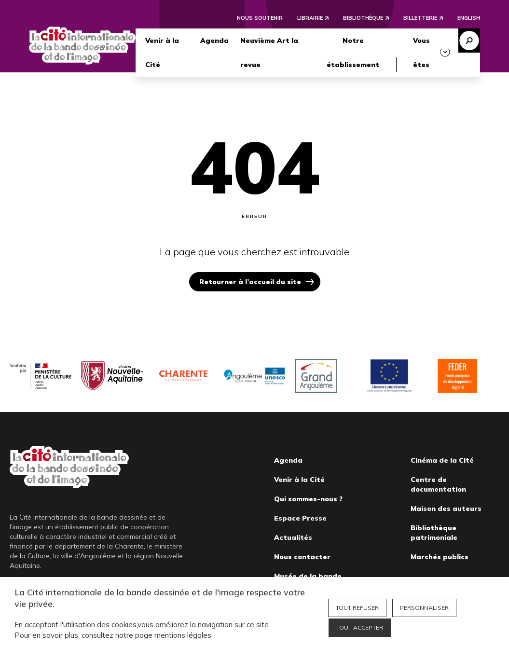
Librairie (310, 17)
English (468, 17)
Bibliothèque (363, 17)
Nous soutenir (260, 17)
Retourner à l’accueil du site (250, 281)
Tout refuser (357, 607)
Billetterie (420, 17)
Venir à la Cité (162, 52)
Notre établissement (353, 52)
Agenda (214, 40)
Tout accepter (359, 627)
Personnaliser (424, 607)
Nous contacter (302, 556)
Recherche (469, 40)
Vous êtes (421, 52)
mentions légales (182, 635)
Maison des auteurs (446, 508)
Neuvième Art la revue (269, 52)
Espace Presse (300, 518)
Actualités (293, 537)
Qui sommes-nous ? (308, 499)
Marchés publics (439, 556)
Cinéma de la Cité (442, 460)
